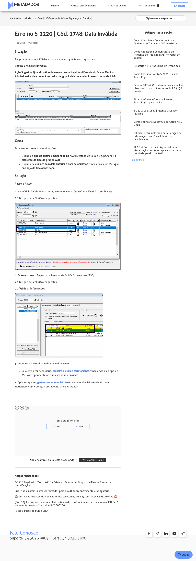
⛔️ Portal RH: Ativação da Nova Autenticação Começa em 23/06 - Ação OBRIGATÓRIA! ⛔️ (66, 496)
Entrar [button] (179, 5)
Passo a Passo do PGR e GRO (31, 510)
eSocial (28, 18)
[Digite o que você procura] (160, 18)
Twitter (22, 408)
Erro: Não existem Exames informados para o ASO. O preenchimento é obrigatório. (62, 491)
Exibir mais (138, 159)
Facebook (17, 408)
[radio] (57, 426)
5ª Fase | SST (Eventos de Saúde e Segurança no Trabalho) (63, 18)
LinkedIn (27, 408)
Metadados (15, 18)
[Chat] (184, 555)
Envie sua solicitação (92, 460)
